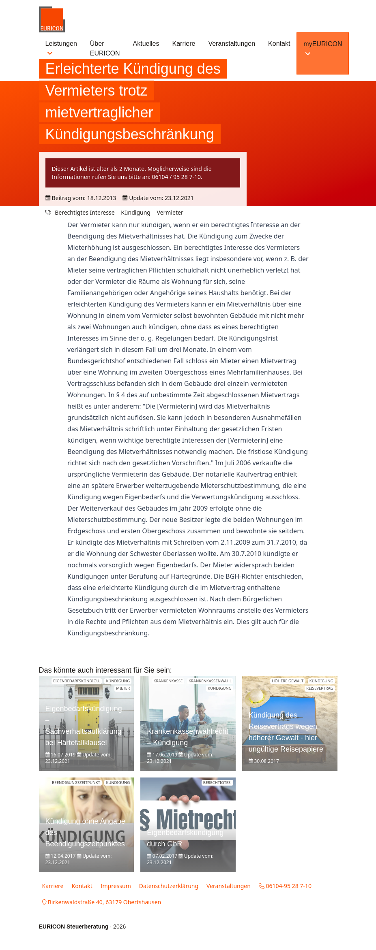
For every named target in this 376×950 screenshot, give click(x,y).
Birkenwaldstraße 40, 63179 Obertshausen (101, 902)
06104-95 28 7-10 (285, 886)
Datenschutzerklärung (168, 886)
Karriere (184, 43)
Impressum (116, 886)
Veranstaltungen (231, 43)
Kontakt (279, 43)
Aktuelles (146, 43)
